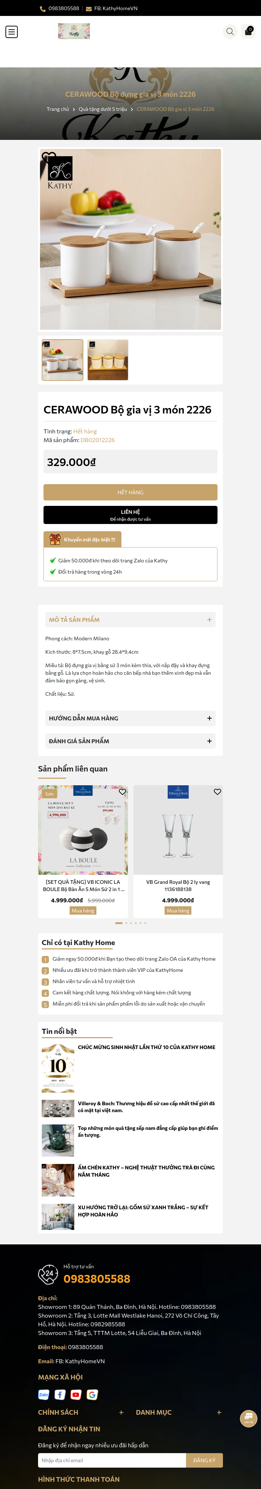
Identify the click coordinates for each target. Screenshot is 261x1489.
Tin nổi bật (59, 1031)
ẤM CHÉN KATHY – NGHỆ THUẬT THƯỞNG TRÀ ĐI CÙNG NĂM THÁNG (146, 1171)
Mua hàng (83, 910)
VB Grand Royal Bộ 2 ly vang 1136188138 (178, 885)
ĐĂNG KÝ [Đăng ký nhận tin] (204, 1460)
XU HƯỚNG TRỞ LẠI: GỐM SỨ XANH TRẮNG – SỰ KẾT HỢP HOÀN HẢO (143, 1211)
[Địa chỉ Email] (130, 1460)
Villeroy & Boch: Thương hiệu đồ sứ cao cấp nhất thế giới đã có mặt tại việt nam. (146, 1107)
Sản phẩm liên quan (73, 768)
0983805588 (96, 1278)
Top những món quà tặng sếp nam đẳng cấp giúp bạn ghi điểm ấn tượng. (148, 1131)
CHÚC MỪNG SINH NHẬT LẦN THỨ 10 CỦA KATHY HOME (146, 1047)
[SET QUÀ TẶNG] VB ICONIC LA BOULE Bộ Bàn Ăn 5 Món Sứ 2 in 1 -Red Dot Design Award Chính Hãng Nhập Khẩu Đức (83, 886)
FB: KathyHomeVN (80, 1360)
